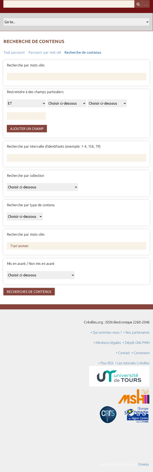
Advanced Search (146, 4)
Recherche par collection (25, 176)
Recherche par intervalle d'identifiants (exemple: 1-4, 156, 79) (53, 146)
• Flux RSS (106, 363)
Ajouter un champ (27, 129)
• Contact (124, 353)
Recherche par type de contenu (31, 205)
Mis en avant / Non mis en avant (31, 264)
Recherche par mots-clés (26, 65)
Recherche (138, 4)
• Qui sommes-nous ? (106, 332)
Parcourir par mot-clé (44, 52)
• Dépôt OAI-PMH (136, 343)
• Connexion (141, 353)
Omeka (143, 464)
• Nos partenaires (136, 332)
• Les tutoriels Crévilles (132, 363)
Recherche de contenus (83, 52)
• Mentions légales (107, 343)
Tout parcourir (14, 52)
